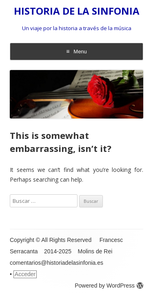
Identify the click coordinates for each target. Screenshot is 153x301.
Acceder (25, 274)
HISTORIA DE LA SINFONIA (77, 11)
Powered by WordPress (109, 285)
